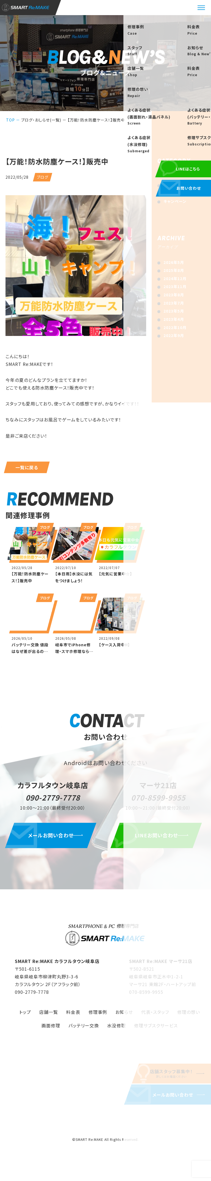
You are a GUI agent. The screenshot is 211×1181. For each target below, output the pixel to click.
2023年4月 (173, 319)
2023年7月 (173, 303)
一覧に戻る (26, 467)
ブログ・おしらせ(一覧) (41, 120)
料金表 (73, 1014)
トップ (25, 1014)
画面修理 (50, 1028)
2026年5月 (173, 262)
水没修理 (116, 1028)
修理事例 (97, 1014)
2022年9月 (173, 335)
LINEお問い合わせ (158, 837)
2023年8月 (173, 294)
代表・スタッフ (155, 1014)
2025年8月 (173, 270)
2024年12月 (175, 278)
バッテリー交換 (83, 1028)
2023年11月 (175, 286)
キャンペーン (175, 201)
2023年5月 (173, 311)
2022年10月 (175, 327)
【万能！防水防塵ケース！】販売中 (96, 120)
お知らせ (171, 185)
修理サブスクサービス (156, 1028)
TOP (10, 120)
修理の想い (188, 1014)
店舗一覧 (48, 1014)
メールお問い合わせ (53, 837)
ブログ (169, 193)
